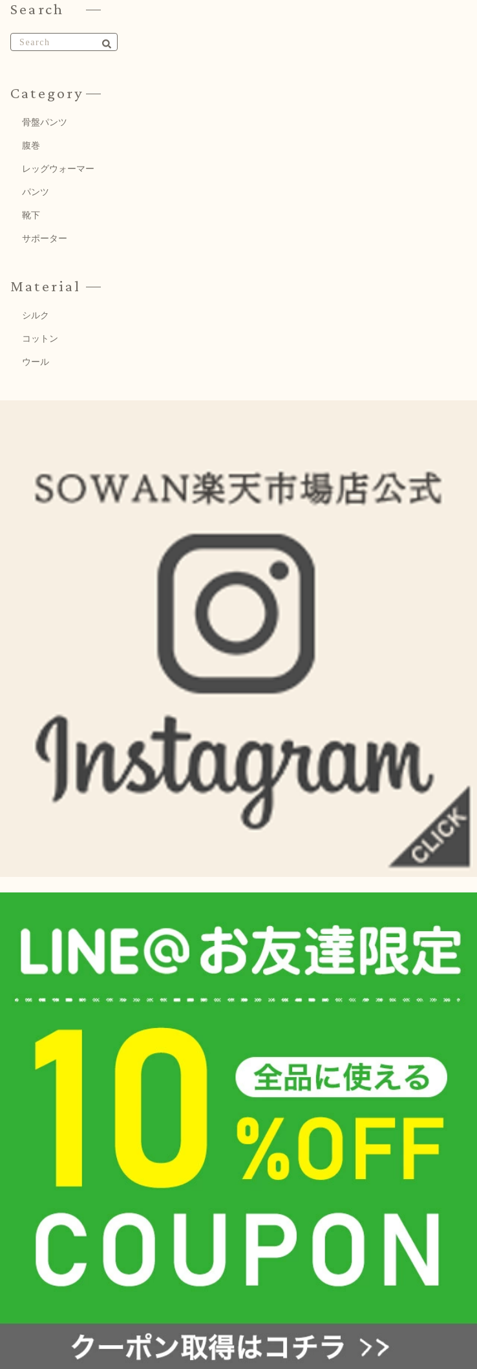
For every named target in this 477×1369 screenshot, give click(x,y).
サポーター (44, 238)
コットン (40, 339)
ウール (35, 362)
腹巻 (31, 145)
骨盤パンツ (44, 122)
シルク (35, 315)
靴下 (31, 215)
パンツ (35, 192)
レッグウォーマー (58, 169)
